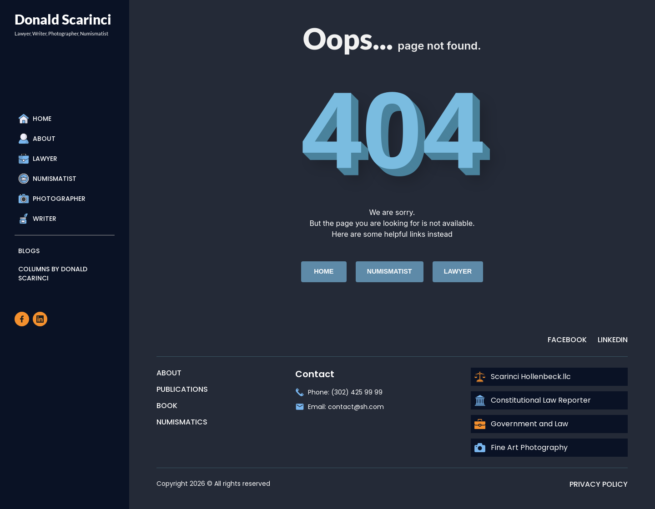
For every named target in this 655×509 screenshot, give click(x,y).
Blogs (29, 250)
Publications (182, 389)
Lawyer (37, 158)
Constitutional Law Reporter (532, 400)
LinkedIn (613, 339)
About (36, 138)
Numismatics (181, 422)
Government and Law (521, 424)
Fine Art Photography (521, 447)
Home (34, 118)
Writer (37, 218)
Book (166, 405)
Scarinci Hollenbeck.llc (522, 376)
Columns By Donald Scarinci (52, 273)
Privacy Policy (598, 484)
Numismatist (47, 178)
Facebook (567, 339)
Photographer (52, 198)
